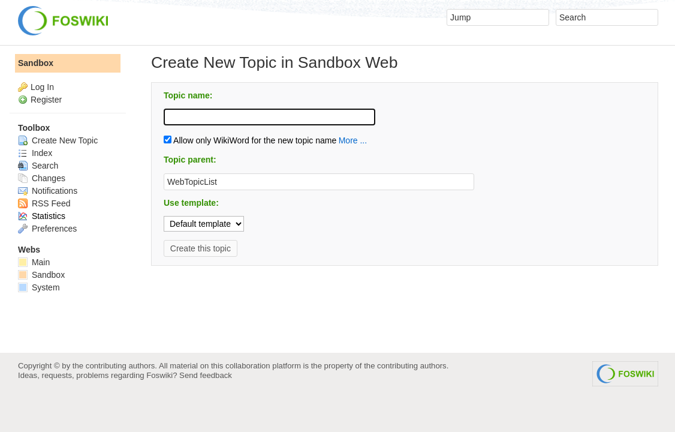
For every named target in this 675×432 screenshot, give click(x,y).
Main (34, 262)
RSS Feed (44, 203)
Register (46, 99)
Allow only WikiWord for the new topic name (250, 140)
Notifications (47, 191)
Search (38, 165)
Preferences (47, 228)
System (39, 287)
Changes (41, 178)
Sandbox (35, 63)
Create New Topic (58, 140)
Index (35, 153)
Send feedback (205, 375)
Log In (42, 87)
